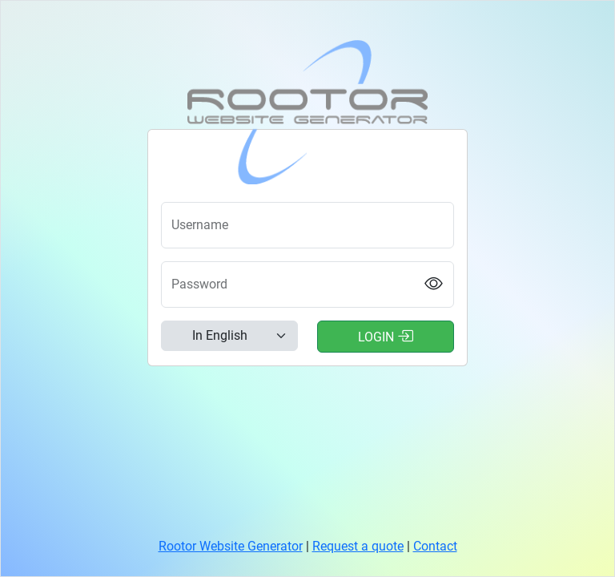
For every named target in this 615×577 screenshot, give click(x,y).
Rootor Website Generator (231, 546)
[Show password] (434, 285)
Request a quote (358, 546)
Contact (435, 546)
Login (385, 335)
